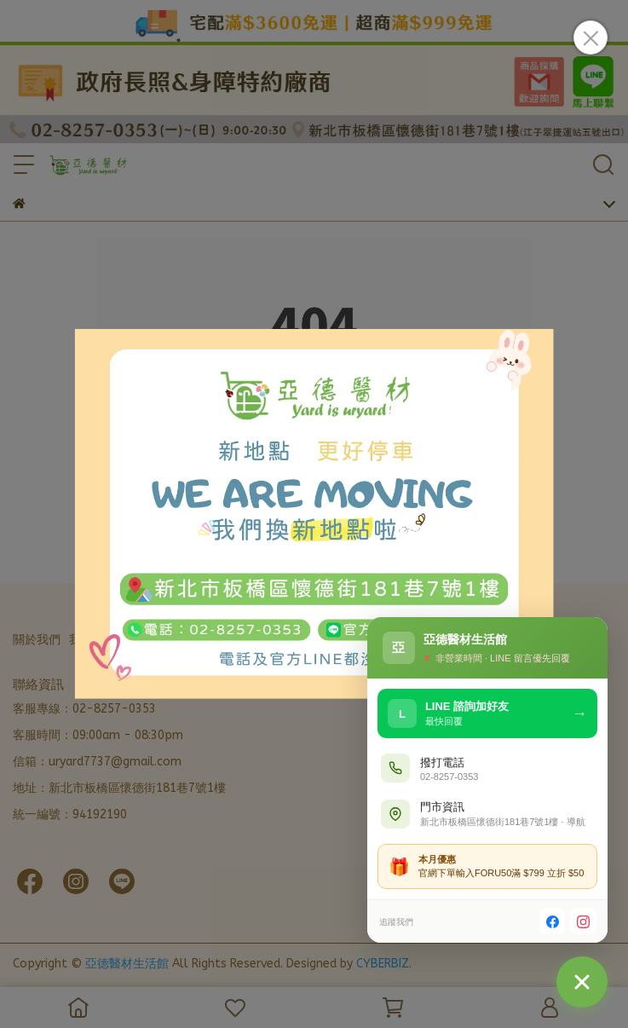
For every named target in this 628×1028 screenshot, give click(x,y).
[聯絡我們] (582, 982)
